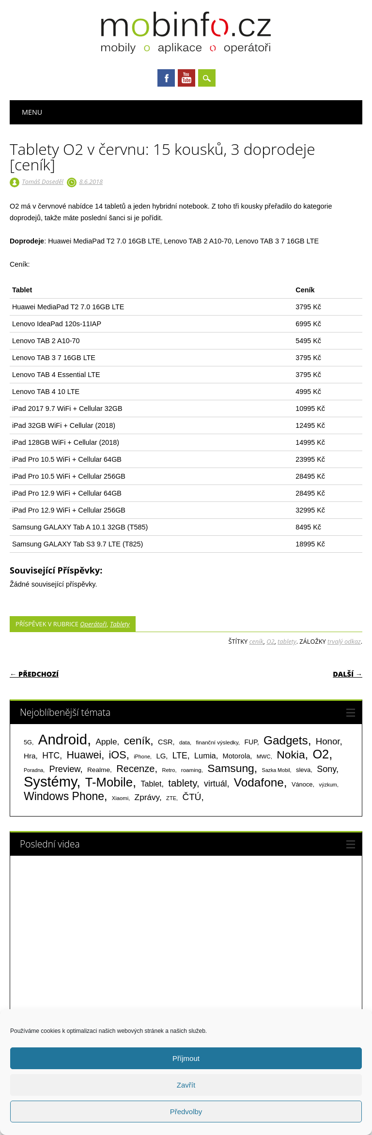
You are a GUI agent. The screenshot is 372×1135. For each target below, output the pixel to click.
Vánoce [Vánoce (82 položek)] (302, 784)
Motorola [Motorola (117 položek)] (236, 756)
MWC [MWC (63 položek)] (264, 756)
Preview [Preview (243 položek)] (64, 769)
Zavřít (186, 1085)
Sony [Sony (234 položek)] (326, 769)
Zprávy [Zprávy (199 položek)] (147, 797)
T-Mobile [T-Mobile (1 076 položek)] (109, 782)
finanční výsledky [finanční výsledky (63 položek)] (217, 742)
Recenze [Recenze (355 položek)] (135, 768)
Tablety (120, 624)
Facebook (166, 78)
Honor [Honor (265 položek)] (328, 741)
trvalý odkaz (344, 641)
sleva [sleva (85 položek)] (303, 769)
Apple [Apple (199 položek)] (106, 741)
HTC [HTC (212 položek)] (51, 755)
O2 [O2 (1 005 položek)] (320, 754)
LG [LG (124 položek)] (161, 756)
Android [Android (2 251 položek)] (62, 739)
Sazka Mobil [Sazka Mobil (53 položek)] (276, 770)
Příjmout (186, 1058)
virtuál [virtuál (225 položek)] (215, 783)
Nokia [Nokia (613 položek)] (291, 754)
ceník (256, 641)
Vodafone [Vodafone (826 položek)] (259, 782)
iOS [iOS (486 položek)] (117, 755)
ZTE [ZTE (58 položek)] (171, 798)
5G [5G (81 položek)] (28, 742)
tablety (287, 641)
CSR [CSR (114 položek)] (165, 742)
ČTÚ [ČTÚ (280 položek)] (192, 797)
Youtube (186, 78)
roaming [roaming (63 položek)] (191, 770)
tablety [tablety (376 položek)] (182, 782)
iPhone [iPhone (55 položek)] (142, 756)
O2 (270, 641)
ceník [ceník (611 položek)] (137, 740)
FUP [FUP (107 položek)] (250, 742)
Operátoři (93, 624)
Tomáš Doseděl (42, 181)
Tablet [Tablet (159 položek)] (151, 783)
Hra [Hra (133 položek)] (30, 756)
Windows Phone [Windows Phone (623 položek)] (64, 796)
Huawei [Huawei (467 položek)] (84, 755)
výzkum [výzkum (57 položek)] (328, 784)
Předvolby (186, 1111)
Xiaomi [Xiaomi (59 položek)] (120, 798)
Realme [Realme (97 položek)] (98, 769)
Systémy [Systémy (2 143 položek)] (50, 781)
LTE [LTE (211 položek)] (179, 755)
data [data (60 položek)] (184, 742)
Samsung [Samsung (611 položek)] (230, 768)
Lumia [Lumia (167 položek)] (205, 755)
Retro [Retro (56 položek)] (168, 770)
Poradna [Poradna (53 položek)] (33, 770)
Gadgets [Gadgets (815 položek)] (286, 740)
